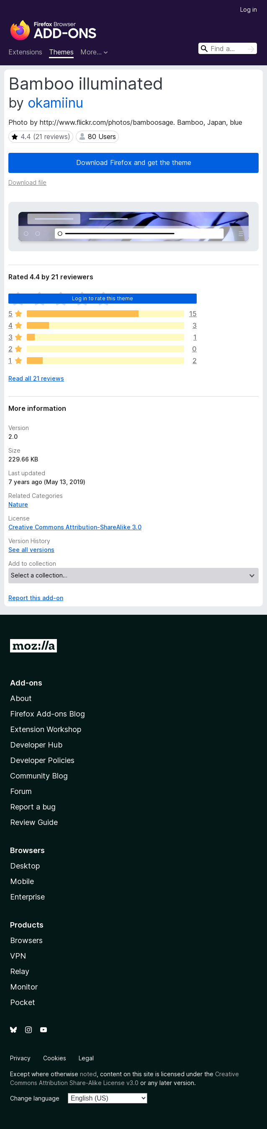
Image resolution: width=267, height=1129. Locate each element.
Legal (86, 1058)
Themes (61, 52)
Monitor (24, 986)
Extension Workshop (45, 729)
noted (88, 1073)
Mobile (22, 881)
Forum (21, 791)
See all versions (31, 549)
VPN (18, 955)
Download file (27, 182)
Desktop (25, 865)
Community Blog (39, 775)
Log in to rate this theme (103, 298)
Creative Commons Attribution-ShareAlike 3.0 (74, 527)
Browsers (26, 940)
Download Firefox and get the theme (133, 162)
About (21, 698)
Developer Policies (42, 760)
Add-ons (26, 682)
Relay (19, 971)
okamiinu (55, 103)
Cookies (54, 1058)
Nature (18, 504)
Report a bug (33, 806)
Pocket (22, 1002)
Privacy (20, 1058)
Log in (248, 9)
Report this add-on (35, 597)
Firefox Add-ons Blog (47, 713)
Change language (34, 1098)
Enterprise (27, 896)
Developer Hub (36, 744)
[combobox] (227, 48)
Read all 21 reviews (36, 378)
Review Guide (34, 822)
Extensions (25, 52)
